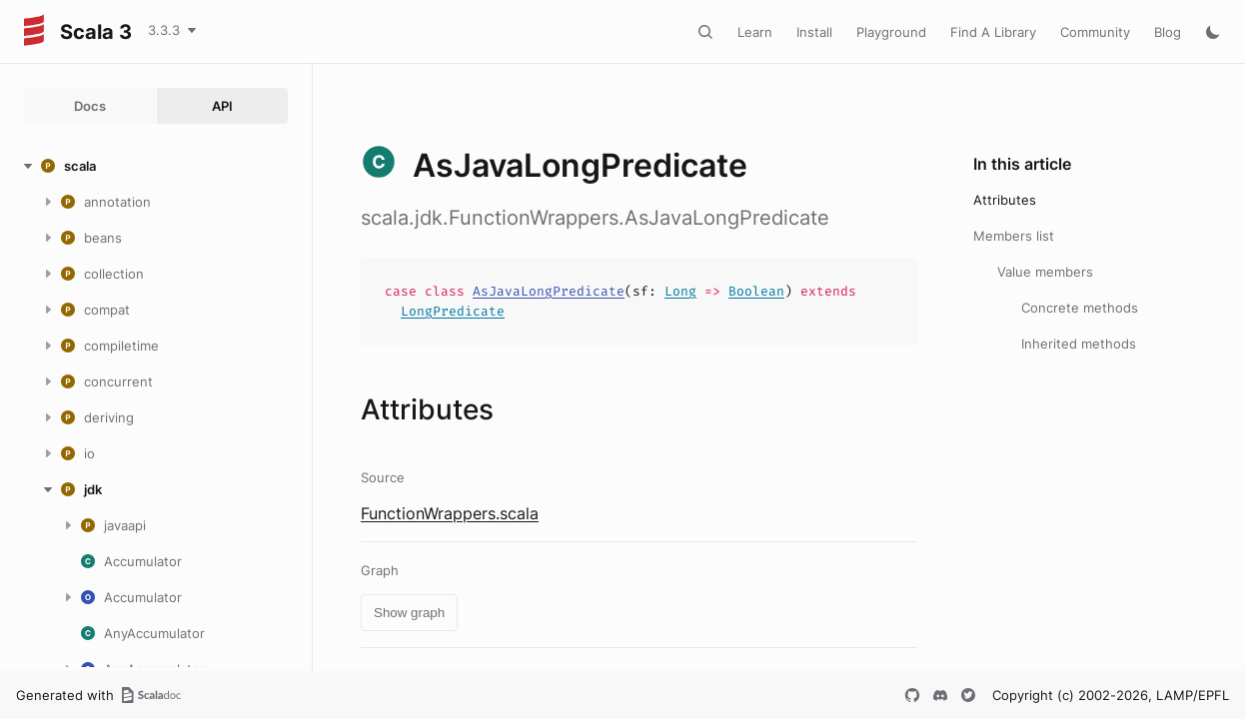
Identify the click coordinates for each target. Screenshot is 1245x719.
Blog (1167, 32)
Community (1095, 32)
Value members (1045, 272)
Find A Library (993, 32)
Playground (891, 32)
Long (680, 291)
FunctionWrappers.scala (450, 513)
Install (814, 32)
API (222, 106)
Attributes (1004, 200)
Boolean (756, 291)
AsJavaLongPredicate (548, 291)
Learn (754, 32)
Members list (1013, 236)
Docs (90, 106)
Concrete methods (1079, 308)
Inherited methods (1078, 344)
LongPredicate (453, 311)
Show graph (409, 612)
